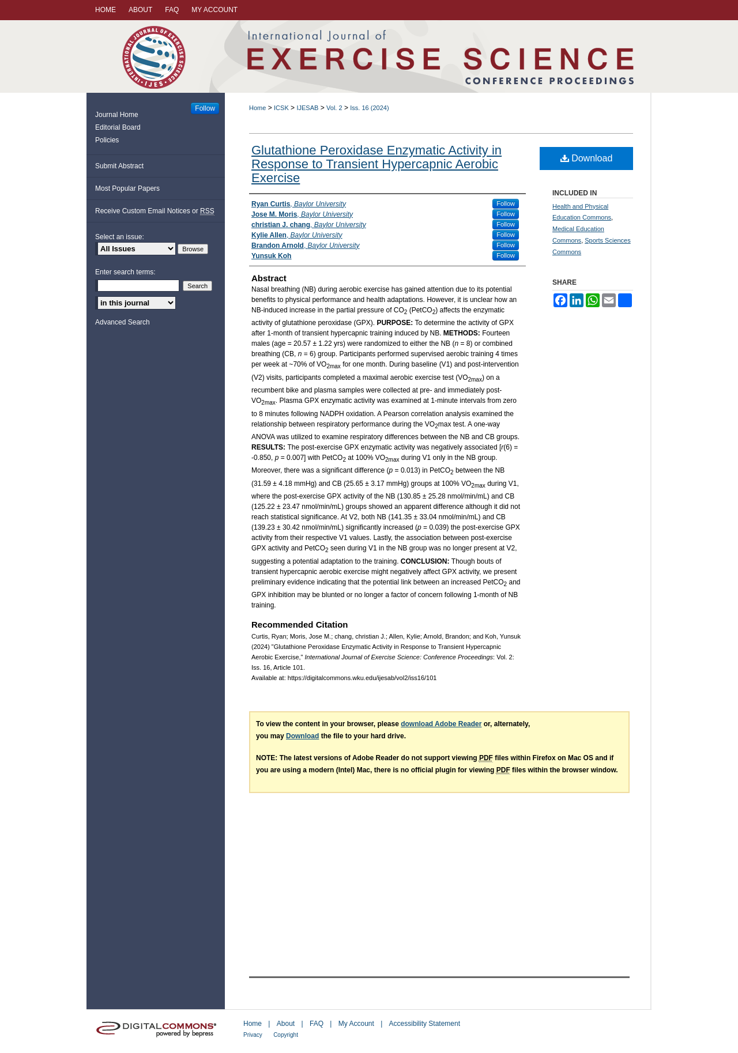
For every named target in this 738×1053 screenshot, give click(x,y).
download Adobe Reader (441, 724)
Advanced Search (122, 322)
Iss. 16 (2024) (369, 107)
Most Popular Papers (127, 188)
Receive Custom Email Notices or (154, 211)
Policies (107, 140)
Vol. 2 (334, 107)
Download (586, 158)
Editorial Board (118, 127)
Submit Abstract (119, 166)
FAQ (316, 1024)
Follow (505, 203)
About (286, 1024)
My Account (356, 1024)
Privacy (252, 1035)
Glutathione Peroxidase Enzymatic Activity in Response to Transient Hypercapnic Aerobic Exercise (376, 164)
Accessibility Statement (424, 1024)
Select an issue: (119, 237)
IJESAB (307, 107)
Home (257, 107)
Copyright (285, 1035)
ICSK (281, 107)
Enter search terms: (125, 272)
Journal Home (116, 115)
